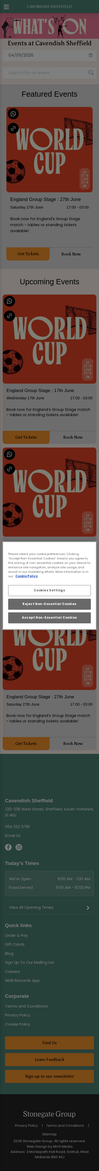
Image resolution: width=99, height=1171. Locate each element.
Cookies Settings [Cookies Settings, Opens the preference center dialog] (49, 590)
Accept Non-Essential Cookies (49, 618)
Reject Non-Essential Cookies (49, 604)
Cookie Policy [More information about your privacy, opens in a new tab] (26, 576)
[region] (49, 585)
